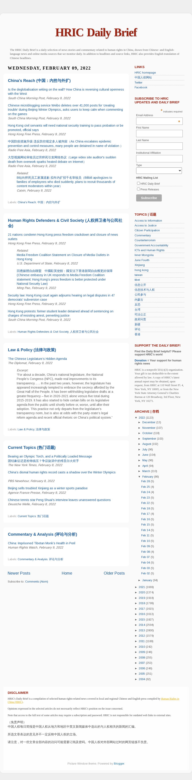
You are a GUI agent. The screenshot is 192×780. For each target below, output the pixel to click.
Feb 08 (146, 551)
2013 (142, 630)
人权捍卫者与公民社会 (84, 331)
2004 (142, 679)
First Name (142, 127)
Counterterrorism (145, 240)
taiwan (139, 275)
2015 (142, 619)
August (147, 444)
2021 (142, 587)
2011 (142, 641)
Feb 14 (146, 530)
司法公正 (140, 314)
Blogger (119, 763)
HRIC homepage (145, 72)
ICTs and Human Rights (149, 250)
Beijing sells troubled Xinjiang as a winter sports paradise (48, 488)
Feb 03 (146, 568)
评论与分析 (56, 559)
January (147, 580)
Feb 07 (146, 557)
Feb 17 (146, 513)
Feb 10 (146, 541)
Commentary (143, 235)
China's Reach (27, 202)
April (145, 465)
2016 (142, 614)
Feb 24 (146, 492)
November (149, 427)
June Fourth (142, 260)
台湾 (137, 309)
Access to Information (148, 220)
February (148, 476)
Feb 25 (146, 486)
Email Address (158, 115)
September (149, 438)
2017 (142, 608)
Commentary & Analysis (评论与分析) (42, 534)
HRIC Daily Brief (96, 32)
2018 (142, 603)
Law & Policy (26, 429)
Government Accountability (151, 245)
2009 (142, 652)
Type (139, 165)
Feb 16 (146, 519)
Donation (141, 360)
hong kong (142, 270)
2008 (142, 657)
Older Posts (114, 573)
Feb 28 (146, 481)
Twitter (138, 82)
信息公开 (140, 285)
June (145, 454)
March (146, 471)
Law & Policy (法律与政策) (32, 350)
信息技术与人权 (145, 289)
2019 (142, 598)
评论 (137, 329)
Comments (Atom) (36, 581)
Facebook (141, 87)
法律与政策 (43, 429)
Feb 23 (146, 497)
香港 (137, 334)
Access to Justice (145, 225)
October (147, 433)
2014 (142, 624)
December (149, 422)
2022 (142, 417)
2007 (142, 662)
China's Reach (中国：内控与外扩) (39, 80)
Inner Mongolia (144, 255)
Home (67, 573)
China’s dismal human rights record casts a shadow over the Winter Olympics (62, 472)
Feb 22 (146, 503)
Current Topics (27, 516)
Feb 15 (146, 524)
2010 (142, 646)
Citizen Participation (147, 230)
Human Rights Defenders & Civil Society (43, 331)
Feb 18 (146, 508)
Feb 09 (146, 546)
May (145, 460)
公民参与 (140, 294)
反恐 (137, 304)
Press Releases (150, 189)
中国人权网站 (143, 77)
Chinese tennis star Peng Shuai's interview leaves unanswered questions (59, 500)
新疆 (137, 324)
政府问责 (140, 319)
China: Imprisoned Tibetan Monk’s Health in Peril (41, 543)
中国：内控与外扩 (49, 202)
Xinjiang (140, 265)
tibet (137, 279)
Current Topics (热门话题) (32, 447)
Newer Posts (19, 573)
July (145, 449)
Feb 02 (146, 573)
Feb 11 (146, 535)
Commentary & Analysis (32, 559)
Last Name (142, 140)
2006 (142, 668)
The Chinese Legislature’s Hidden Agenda (37, 359)
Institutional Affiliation (148, 152)
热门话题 (43, 516)
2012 (142, 635)
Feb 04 (146, 562)
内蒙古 (139, 299)
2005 (142, 673)
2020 (142, 592)
